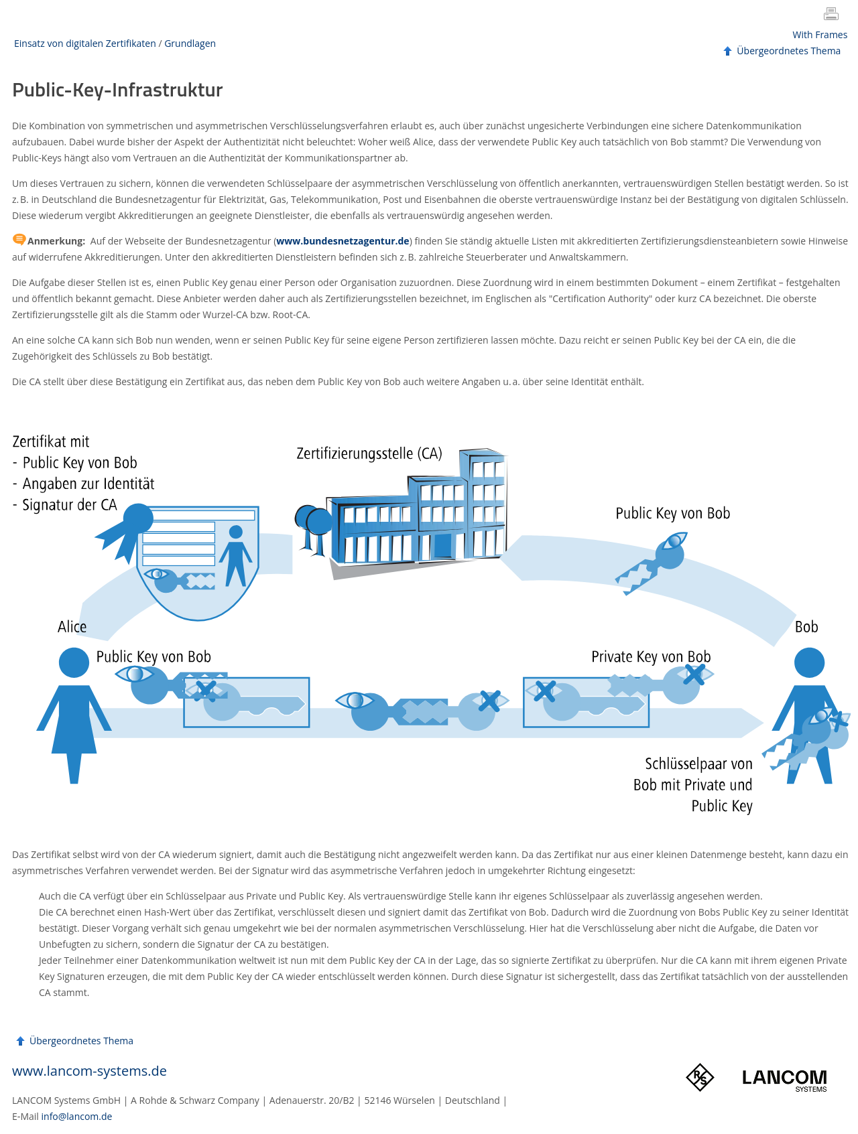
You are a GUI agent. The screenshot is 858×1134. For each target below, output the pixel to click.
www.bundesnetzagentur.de (342, 240)
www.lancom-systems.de (89, 1071)
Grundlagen (190, 43)
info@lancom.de (77, 1116)
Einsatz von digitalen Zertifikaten (85, 43)
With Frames (820, 34)
